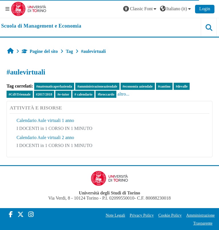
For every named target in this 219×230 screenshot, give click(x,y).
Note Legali (115, 215)
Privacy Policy (142, 215)
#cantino (164, 86)
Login (204, 8)
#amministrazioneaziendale (97, 86)
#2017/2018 (44, 94)
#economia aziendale (138, 86)
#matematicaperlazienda (54, 86)
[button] (140, 9)
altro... (123, 94)
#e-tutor (63, 94)
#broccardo (106, 94)
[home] (41, 26)
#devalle (182, 86)
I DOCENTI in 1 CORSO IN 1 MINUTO (54, 128)
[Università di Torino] (28, 8)
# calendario (83, 94)
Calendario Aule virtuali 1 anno (45, 120)
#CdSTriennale (20, 94)
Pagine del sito (40, 51)
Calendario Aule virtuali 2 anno (45, 137)
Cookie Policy (170, 215)
